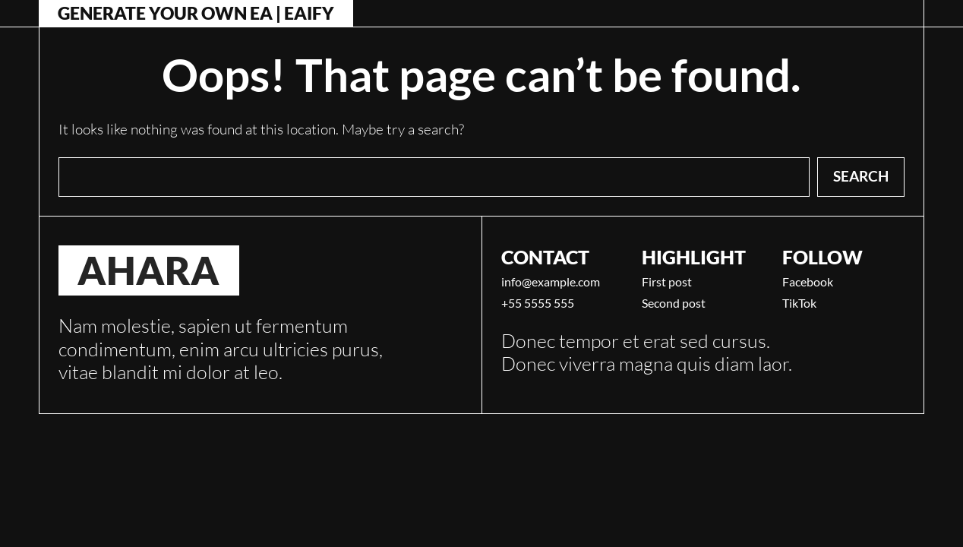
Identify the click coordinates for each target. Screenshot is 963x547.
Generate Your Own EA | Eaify (196, 13)
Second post (674, 303)
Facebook (807, 281)
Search (861, 176)
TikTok (799, 303)
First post (667, 281)
